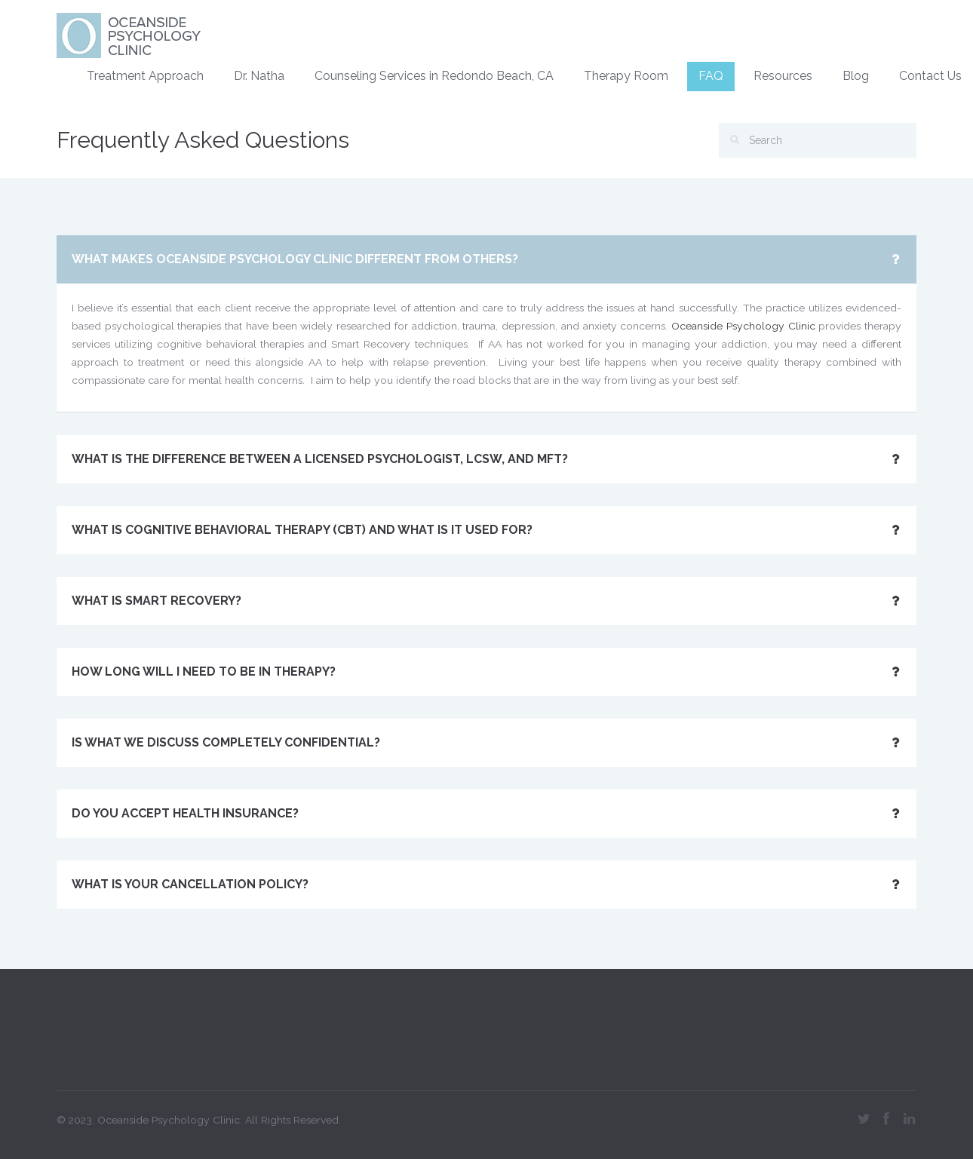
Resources (783, 76)
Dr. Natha (259, 76)
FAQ (710, 76)
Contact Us (930, 76)
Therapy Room (626, 76)
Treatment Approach (145, 76)
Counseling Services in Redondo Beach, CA (434, 76)
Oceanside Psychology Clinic (743, 326)
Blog (856, 76)
